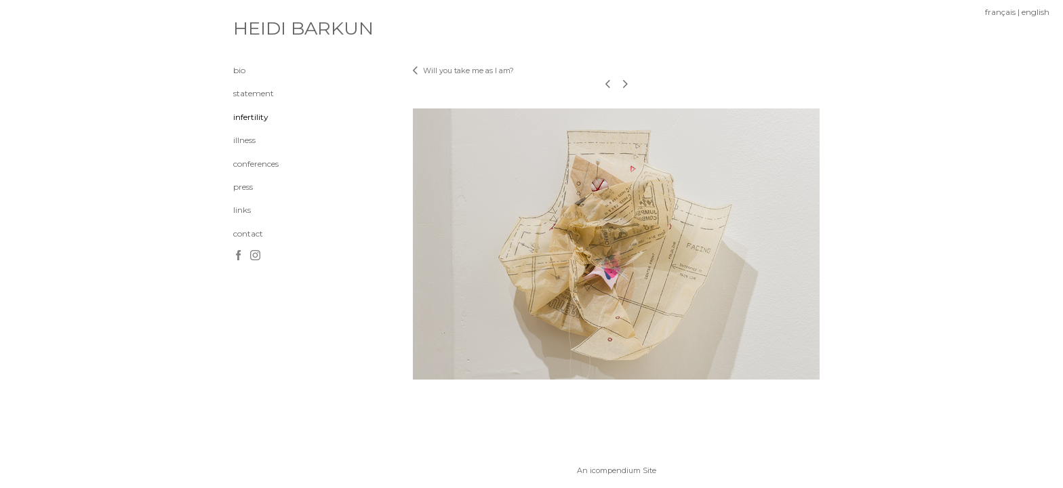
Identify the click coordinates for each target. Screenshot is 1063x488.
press (243, 187)
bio (239, 70)
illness (244, 140)
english (1035, 12)
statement (253, 93)
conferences (256, 164)
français (1000, 12)
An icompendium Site (616, 470)
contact (248, 233)
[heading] (267, 28)
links (242, 210)
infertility (250, 117)
